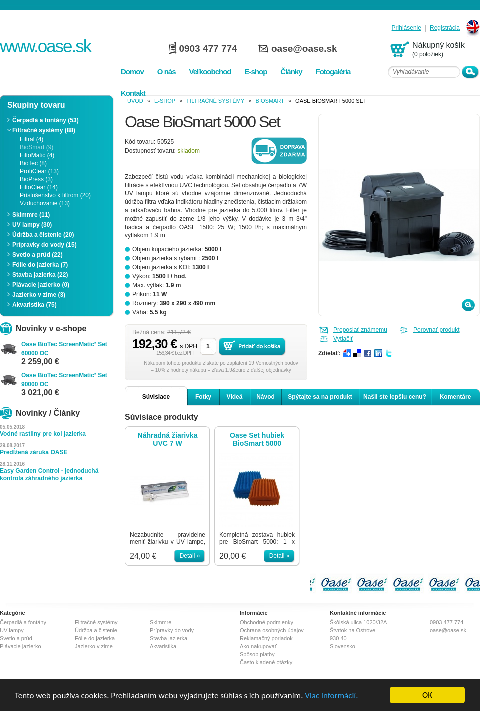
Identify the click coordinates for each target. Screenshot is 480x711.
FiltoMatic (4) (37, 155)
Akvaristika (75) (34, 305)
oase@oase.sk (305, 49)
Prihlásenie (407, 28)
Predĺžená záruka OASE (34, 452)
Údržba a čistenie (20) (43, 235)
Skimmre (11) (31, 215)
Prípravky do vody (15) (44, 245)
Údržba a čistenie (96, 631)
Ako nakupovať (258, 647)
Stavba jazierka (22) (40, 275)
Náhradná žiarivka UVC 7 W (168, 440)
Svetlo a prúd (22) (37, 255)
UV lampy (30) (32, 225)
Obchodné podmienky (267, 623)
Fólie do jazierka (95, 639)
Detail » (190, 556)
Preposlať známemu (361, 330)
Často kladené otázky (266, 663)
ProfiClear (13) (39, 171)
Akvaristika (163, 647)
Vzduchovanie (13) (45, 203)
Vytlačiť (343, 339)
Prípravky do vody (172, 631)
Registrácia (445, 28)
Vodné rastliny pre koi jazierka (43, 434)
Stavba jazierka (169, 639)
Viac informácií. (331, 696)
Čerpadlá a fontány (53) (45, 120)
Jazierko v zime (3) (39, 295)
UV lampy (12, 631)
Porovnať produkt (437, 330)
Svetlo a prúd (16, 639)
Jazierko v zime (94, 647)
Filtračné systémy (215, 101)
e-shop (165, 101)
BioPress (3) (36, 179)
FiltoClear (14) (39, 187)
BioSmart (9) (37, 147)
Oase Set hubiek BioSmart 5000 (257, 440)
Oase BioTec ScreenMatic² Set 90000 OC (65, 380)
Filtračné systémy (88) (44, 130)
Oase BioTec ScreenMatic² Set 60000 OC (65, 349)
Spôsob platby (257, 655)
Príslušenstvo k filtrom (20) (55, 195)
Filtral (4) (32, 139)
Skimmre (161, 623)
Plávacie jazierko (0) (41, 285)
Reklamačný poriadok (266, 639)
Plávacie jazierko (21, 647)
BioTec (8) (33, 163)
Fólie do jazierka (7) (40, 265)
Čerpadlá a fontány (23, 623)
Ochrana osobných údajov (272, 631)
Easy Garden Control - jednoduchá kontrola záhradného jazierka (49, 475)
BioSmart (270, 101)
